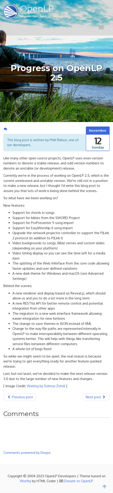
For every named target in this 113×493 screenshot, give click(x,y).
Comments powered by (27, 452)
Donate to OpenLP (78, 481)
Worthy (25, 481)
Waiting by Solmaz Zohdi (46, 386)
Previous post (20, 397)
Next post (96, 397)
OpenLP (37, 8)
